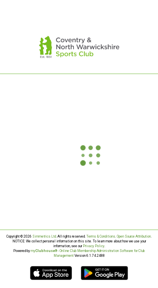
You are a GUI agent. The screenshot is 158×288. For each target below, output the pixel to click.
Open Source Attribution (134, 236)
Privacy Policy (93, 246)
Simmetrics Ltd (44, 236)
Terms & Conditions (100, 236)
